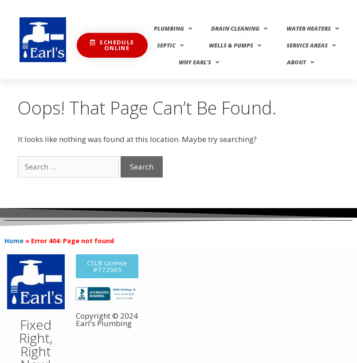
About (300, 62)
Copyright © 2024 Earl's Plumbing (107, 319)
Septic (170, 45)
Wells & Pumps (235, 45)
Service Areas (311, 45)
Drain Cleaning (239, 28)
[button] (246, 17)
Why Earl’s (199, 62)
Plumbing (173, 28)
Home (14, 241)
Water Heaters (312, 28)
